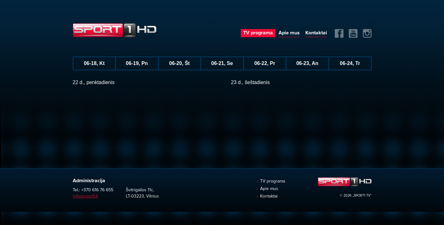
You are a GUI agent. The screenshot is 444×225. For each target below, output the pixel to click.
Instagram (367, 33)
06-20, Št (179, 63)
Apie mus (289, 32)
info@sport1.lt (85, 196)
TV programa (258, 32)
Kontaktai (316, 32)
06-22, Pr (264, 63)
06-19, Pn (137, 63)
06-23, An (307, 63)
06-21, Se (222, 63)
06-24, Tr (350, 63)
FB (339, 33)
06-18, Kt (94, 63)
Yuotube (353, 33)
